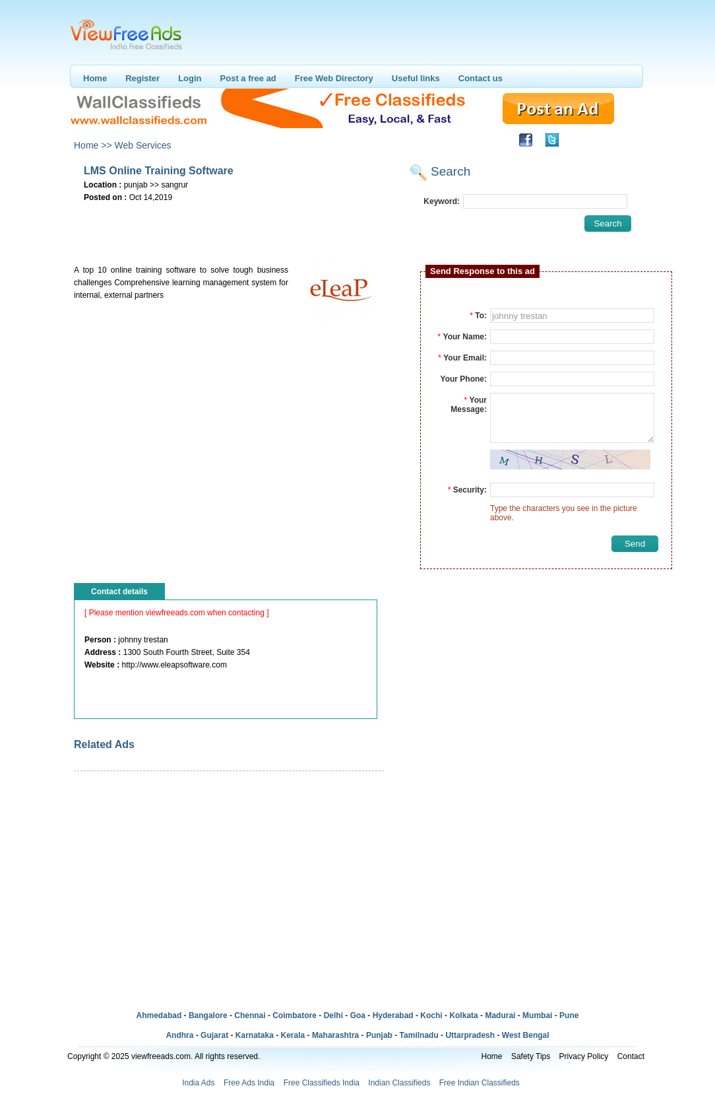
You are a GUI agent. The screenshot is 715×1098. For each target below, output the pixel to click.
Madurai (500, 1015)
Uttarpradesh (470, 1035)
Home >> (93, 145)
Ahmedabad (159, 1015)
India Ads (198, 1082)
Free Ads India (249, 1082)
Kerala (293, 1035)
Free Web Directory (334, 78)
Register (142, 78)
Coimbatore (294, 1015)
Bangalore (208, 1015)
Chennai (249, 1015)
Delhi (333, 1015)
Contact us (480, 78)
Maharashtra (335, 1035)
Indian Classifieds (399, 1082)
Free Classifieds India (321, 1082)
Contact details (119, 591)
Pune (568, 1015)
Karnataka (254, 1035)
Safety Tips (530, 1056)
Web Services (142, 145)
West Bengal (525, 1035)
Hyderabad (393, 1015)
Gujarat (214, 1035)
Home (95, 78)
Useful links (416, 78)
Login (189, 78)
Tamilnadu (419, 1035)
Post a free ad (248, 78)
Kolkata (463, 1015)
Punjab (379, 1035)
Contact (630, 1056)
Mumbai (537, 1015)
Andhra (179, 1035)
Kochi (431, 1015)
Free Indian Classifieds (479, 1082)
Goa (357, 1015)
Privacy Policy (584, 1056)
